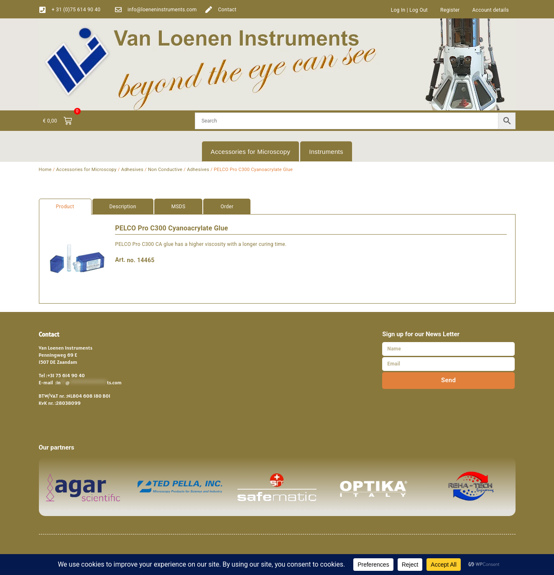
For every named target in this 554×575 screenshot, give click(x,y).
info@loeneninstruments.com (162, 10)
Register (450, 10)
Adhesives (132, 169)
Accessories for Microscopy (250, 151)
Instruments (326, 151)
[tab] (277, 207)
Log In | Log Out (409, 10)
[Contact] (208, 9)
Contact (227, 10)
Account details (490, 10)
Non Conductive (165, 169)
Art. (120, 259)
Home (45, 169)
